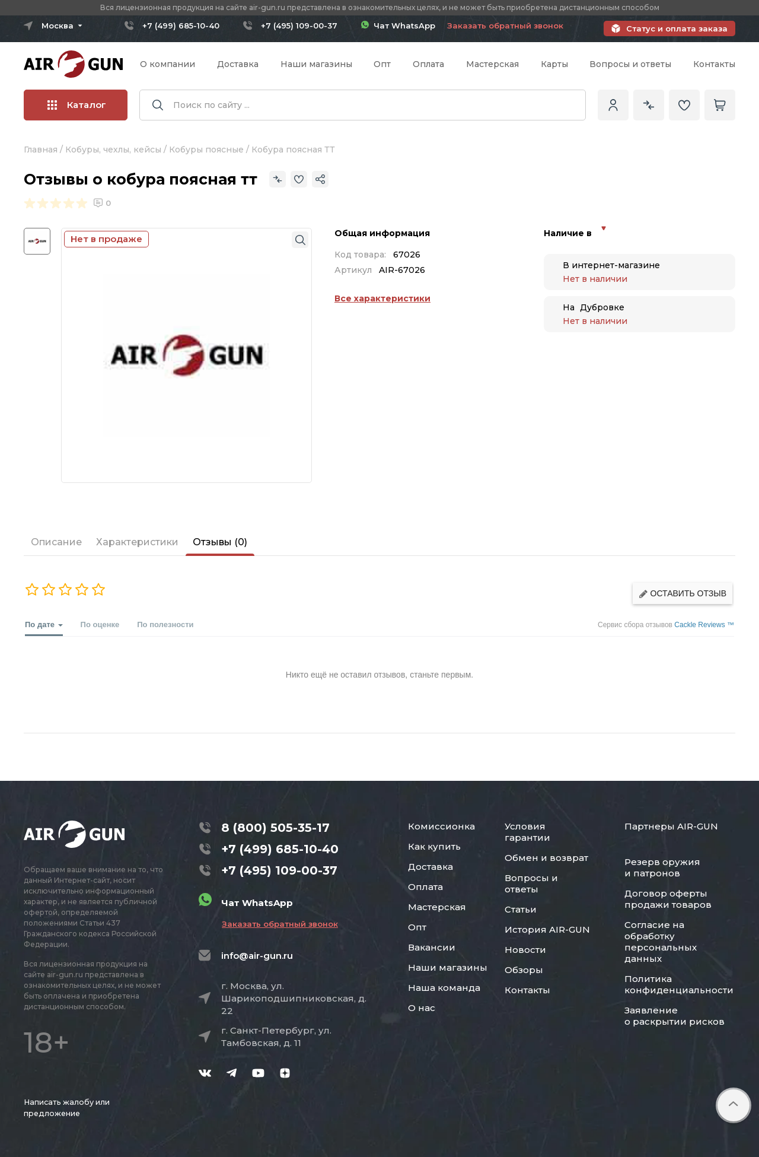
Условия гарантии (527, 832)
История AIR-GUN (547, 929)
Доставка (238, 64)
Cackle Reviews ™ (704, 625)
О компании (167, 64)
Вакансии (431, 947)
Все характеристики (382, 298)
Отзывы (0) (220, 542)
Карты (554, 64)
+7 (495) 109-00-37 (299, 25)
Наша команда (444, 987)
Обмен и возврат (546, 857)
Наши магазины (316, 64)
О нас (421, 1007)
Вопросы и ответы (630, 64)
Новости (525, 949)
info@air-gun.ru (257, 955)
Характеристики (137, 542)
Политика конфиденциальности (679, 984)
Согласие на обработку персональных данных (660, 941)
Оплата (428, 64)
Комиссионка (441, 826)
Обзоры (524, 969)
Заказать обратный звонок (505, 25)
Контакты (714, 64)
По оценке (100, 624)
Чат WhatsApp (398, 25)
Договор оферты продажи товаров (668, 899)
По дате (44, 628)
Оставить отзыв (682, 594)
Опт (382, 64)
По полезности (165, 624)
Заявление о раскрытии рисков (674, 1016)
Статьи (521, 909)
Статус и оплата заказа (677, 28)
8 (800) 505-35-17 (275, 828)
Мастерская (492, 64)
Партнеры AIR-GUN (671, 826)
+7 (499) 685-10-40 (180, 25)
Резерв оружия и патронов (662, 867)
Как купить (434, 846)
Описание (56, 542)
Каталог (76, 104)
